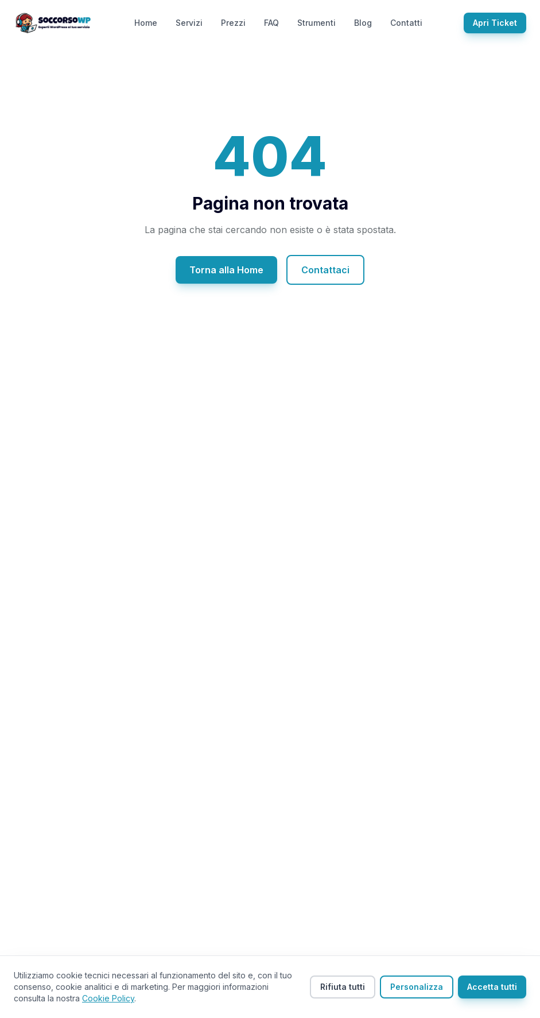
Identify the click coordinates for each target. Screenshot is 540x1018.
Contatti (406, 23)
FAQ (271, 23)
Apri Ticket (495, 23)
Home (145, 23)
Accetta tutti (492, 987)
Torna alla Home (226, 270)
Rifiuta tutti (342, 987)
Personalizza (416, 987)
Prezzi (233, 23)
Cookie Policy (108, 998)
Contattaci (325, 270)
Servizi (189, 23)
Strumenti (316, 23)
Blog (363, 23)
